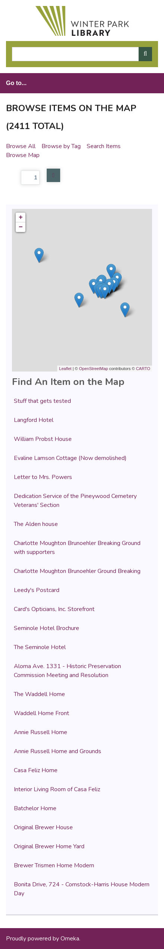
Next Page (53, 175)
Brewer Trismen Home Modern (54, 865)
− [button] (21, 227)
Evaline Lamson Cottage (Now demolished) (70, 458)
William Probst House (43, 439)
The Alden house (36, 524)
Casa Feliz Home (36, 770)
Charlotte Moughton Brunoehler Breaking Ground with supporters (77, 547)
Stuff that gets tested (42, 401)
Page (23, 177)
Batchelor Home (35, 808)
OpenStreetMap (93, 368)
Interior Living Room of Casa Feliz (57, 789)
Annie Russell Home (40, 732)
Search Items (104, 146)
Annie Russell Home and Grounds (57, 751)
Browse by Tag (61, 146)
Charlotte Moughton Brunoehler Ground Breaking (77, 571)
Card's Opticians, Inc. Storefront (54, 609)
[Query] (82, 54)
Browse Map (23, 155)
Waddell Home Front (41, 713)
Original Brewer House (43, 827)
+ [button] (21, 217)
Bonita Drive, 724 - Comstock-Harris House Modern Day (81, 889)
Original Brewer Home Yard (49, 846)
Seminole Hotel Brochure (46, 628)
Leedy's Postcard (36, 590)
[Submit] (145, 54)
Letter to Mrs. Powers (43, 477)
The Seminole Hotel (40, 647)
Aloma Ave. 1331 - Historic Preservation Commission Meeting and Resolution (67, 670)
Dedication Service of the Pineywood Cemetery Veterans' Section (75, 500)
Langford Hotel (33, 420)
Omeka (70, 938)
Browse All (20, 146)
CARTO (143, 368)
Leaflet (65, 368)
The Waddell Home (39, 694)
